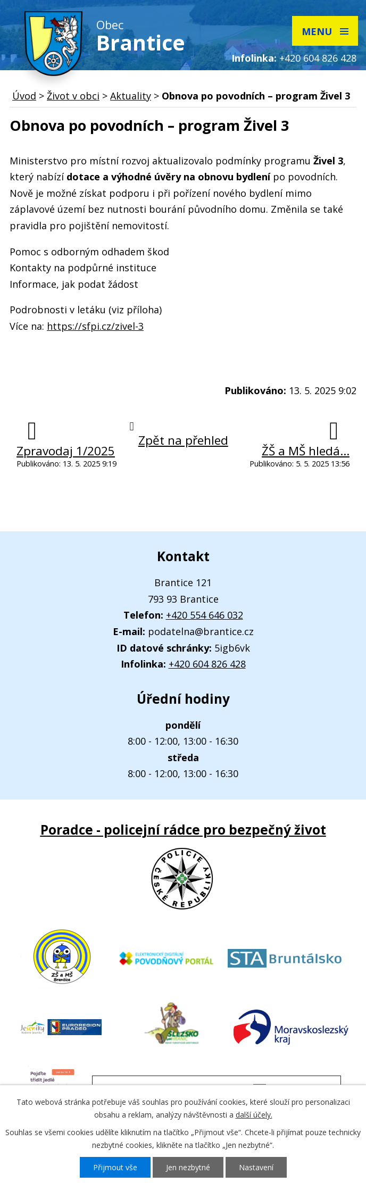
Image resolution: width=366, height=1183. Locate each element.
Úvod (24, 95)
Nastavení (256, 1167)
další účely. (254, 1115)
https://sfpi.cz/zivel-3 (95, 326)
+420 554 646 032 (204, 615)
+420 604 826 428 (317, 58)
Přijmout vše (115, 1167)
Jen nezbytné (188, 1167)
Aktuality (130, 95)
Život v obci (73, 95)
